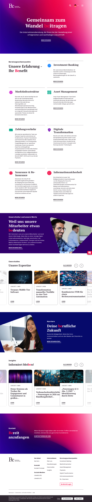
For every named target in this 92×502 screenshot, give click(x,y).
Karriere (36, 461)
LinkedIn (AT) (38, 478)
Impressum (11, 492)
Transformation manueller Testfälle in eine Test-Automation (45, 293)
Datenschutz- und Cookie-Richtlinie (23, 492)
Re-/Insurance (64, 479)
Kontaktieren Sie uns (42, 436)
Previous (76, 266)
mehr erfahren (46, 40)
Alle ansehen (67, 265)
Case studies (50, 467)
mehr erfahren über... (16, 248)
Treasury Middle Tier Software (20, 291)
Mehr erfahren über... (54, 341)
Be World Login (66, 484)
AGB (34, 492)
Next (81, 266)
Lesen (12, 301)
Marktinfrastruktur (65, 464)
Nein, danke (79, 499)
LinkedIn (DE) (38, 475)
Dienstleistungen (52, 464)
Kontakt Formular (39, 468)
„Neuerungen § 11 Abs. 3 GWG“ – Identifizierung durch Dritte (70, 392)
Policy (58, 499)
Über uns (49, 461)
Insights (49, 470)
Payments (62, 470)
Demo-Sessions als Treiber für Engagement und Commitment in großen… (19, 393)
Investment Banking (65, 461)
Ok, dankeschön (67, 499)
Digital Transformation (66, 473)
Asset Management (65, 467)
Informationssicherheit (66, 476)
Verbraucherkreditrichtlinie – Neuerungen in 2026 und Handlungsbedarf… (49, 394)
